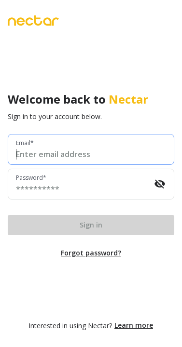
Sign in (91, 225)
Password (29, 178)
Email (23, 143)
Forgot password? (91, 252)
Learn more (133, 325)
